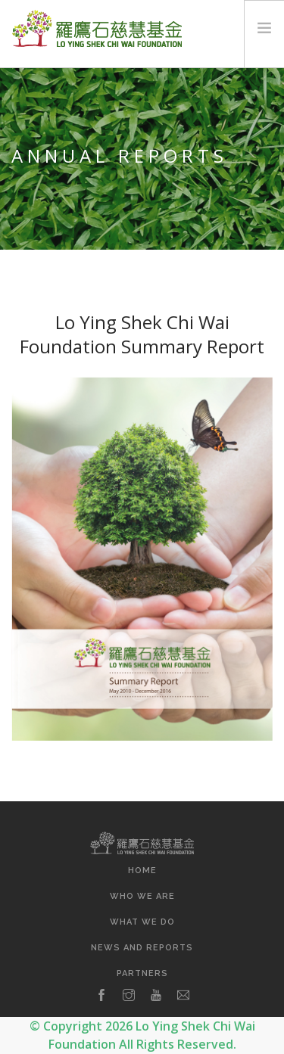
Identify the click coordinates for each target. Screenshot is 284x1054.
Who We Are (142, 896)
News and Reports (142, 948)
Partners (142, 973)
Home (142, 870)
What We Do (142, 922)
